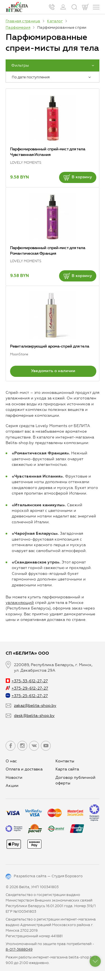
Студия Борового (67, 876)
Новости (14, 777)
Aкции (12, 785)
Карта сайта (67, 769)
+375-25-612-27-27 (27, 695)
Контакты (64, 761)
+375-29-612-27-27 (27, 688)
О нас (11, 761)
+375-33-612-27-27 (27, 681)
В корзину (78, 177)
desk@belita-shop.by (34, 715)
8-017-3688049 (19, 949)
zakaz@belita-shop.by (35, 705)
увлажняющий (20, 602)
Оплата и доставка (24, 769)
